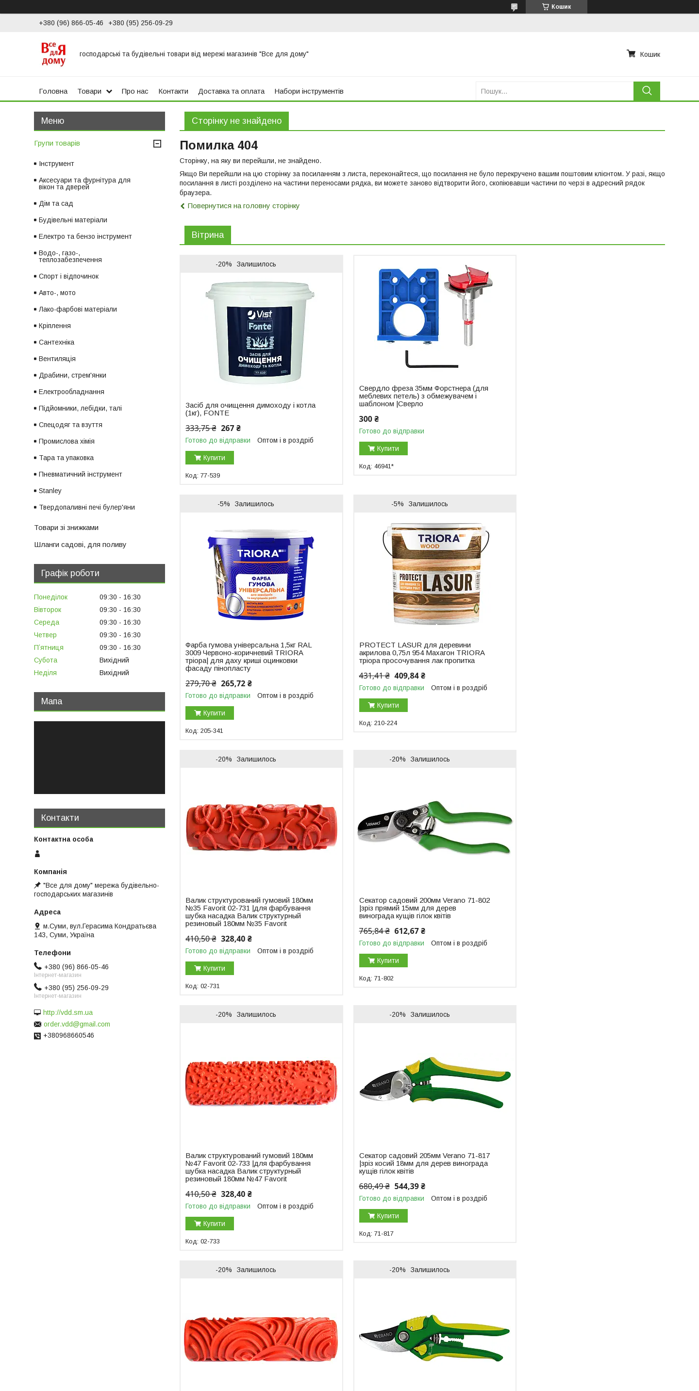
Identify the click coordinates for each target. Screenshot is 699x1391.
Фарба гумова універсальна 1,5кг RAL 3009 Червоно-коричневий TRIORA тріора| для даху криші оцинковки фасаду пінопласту (571, 416)
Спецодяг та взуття (70, 425)
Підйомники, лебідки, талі (80, 408)
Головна (53, 91)
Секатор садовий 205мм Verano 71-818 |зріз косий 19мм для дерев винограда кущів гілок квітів (244, 1194)
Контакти (173, 91)
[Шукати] (646, 91)
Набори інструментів (309, 91)
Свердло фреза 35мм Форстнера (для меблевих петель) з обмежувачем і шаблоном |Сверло (408, 396)
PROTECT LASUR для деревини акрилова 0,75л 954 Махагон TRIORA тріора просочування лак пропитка (242, 672)
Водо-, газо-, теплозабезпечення (70, 256)
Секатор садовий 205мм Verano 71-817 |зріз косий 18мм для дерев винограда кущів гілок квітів (409, 931)
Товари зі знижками (66, 527)
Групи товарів (57, 143)
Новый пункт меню (39, 1338)
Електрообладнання (71, 392)
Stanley (50, 491)
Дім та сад (56, 203)
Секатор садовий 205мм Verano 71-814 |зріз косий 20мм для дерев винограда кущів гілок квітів (575, 1194)
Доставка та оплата (231, 91)
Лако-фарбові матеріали (78, 309)
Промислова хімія (67, 441)
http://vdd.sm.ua (68, 1012)
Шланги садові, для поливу (80, 544)
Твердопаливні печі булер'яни (87, 507)
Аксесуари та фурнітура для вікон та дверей (85, 183)
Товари (89, 91)
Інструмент (56, 163)
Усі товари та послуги (623, 1303)
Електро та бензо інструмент (85, 236)
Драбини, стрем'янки (72, 375)
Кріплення (55, 326)
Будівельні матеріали (73, 220)
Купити (214, 458)
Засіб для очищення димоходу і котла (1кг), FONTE (240, 409)
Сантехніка (56, 342)
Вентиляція (57, 359)
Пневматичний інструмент (80, 474)
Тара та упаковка (66, 458)
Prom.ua (395, 1373)
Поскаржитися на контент (398, 1381)
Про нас (135, 91)
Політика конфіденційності (474, 1381)
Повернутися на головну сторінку (244, 205)
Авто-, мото (57, 293)
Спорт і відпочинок (69, 276)
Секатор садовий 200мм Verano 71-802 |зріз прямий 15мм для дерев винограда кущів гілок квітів (575, 668)
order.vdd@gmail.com (77, 1024)
